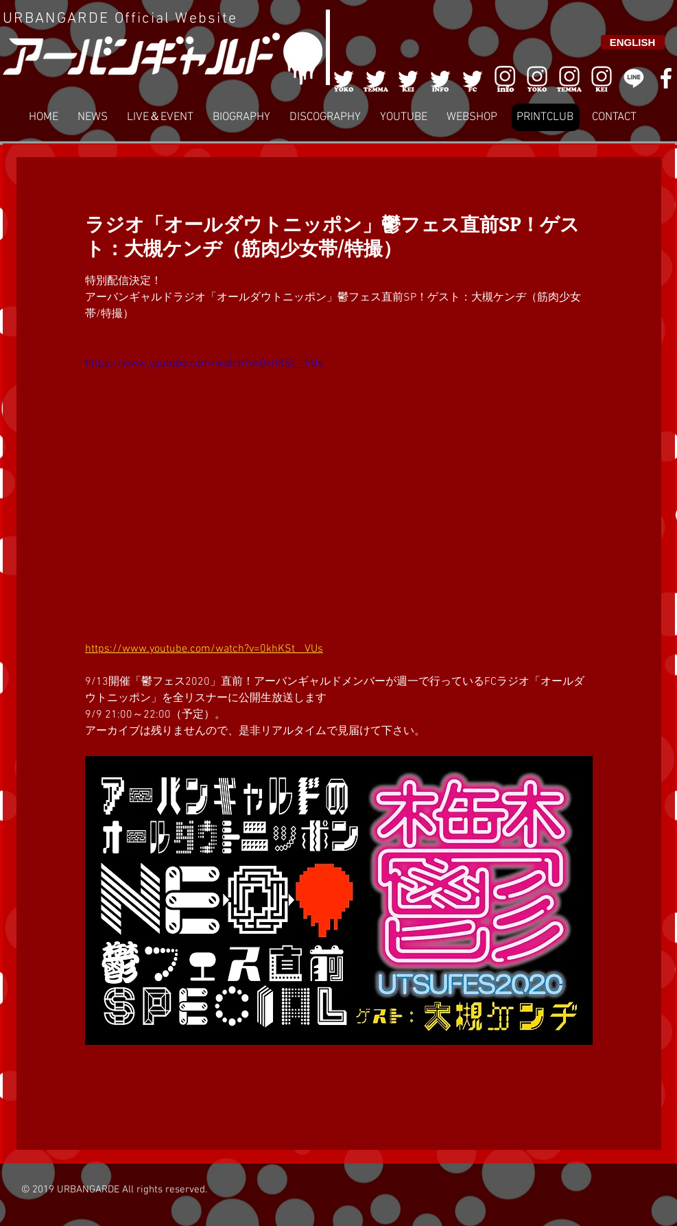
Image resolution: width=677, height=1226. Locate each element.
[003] (408, 78)
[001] (343, 78)
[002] (376, 78)
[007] (569, 78)
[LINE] (634, 78)
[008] (601, 78)
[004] (440, 78)
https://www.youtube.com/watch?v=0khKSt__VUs (204, 363)
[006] (505, 78)
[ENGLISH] (633, 42)
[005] (472, 78)
